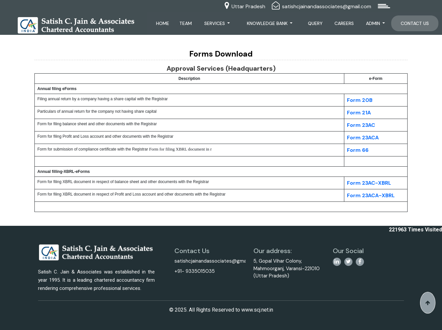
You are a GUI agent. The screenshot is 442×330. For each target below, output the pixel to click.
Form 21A (359, 112)
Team (185, 23)
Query (315, 23)
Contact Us (415, 23)
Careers (344, 23)
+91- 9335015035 (194, 271)
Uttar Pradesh (248, 6)
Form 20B (359, 100)
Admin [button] (373, 23)
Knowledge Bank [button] (268, 23)
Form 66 (358, 150)
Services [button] (215, 23)
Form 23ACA (363, 137)
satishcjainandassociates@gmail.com (326, 6)
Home (162, 23)
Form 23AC (361, 125)
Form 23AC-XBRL (369, 182)
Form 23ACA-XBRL (371, 195)
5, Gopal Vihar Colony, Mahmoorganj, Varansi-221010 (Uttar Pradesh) (286, 268)
